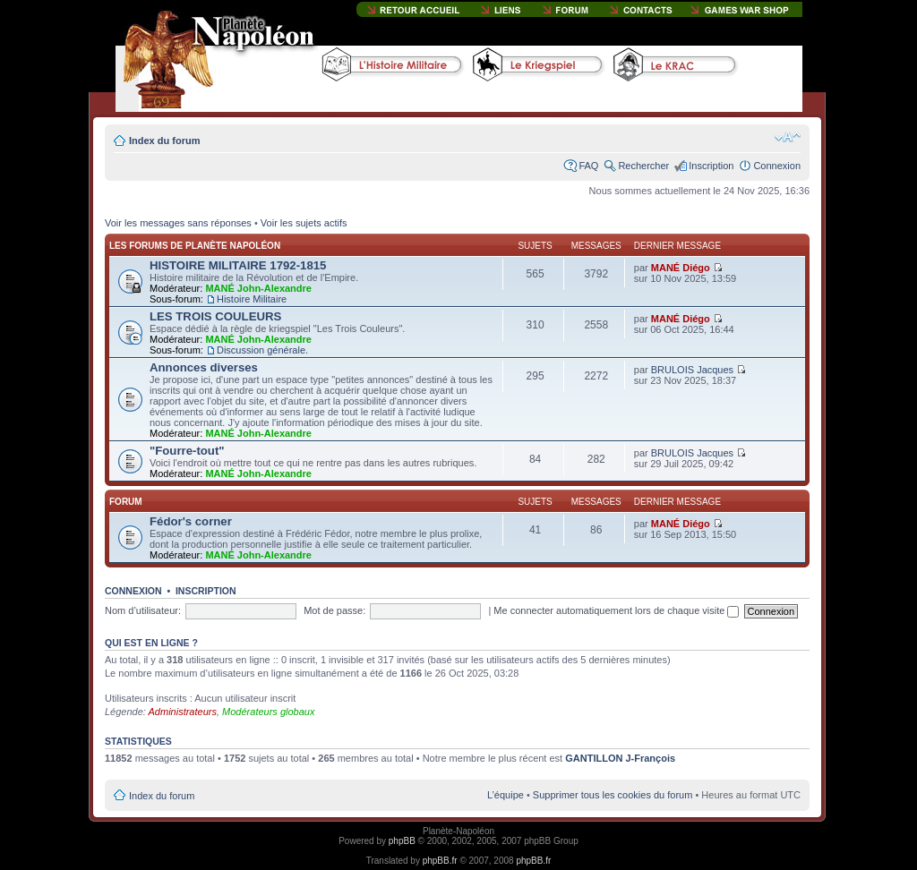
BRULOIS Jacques (692, 369)
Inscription (711, 165)
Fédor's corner (191, 521)
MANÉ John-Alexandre (258, 288)
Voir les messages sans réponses (178, 223)
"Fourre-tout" (187, 450)
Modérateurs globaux (268, 711)
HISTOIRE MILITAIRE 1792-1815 (238, 265)
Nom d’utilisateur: (143, 610)
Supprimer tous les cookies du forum (613, 794)
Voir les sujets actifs (304, 223)
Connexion (777, 165)
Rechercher (643, 165)
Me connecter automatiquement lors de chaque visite (616, 610)
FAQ (588, 165)
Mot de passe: (334, 610)
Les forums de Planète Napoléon (194, 246)
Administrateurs (183, 711)
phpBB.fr (440, 861)
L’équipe (505, 794)
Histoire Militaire (252, 299)
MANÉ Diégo (680, 267)
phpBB (402, 841)
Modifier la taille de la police (788, 137)
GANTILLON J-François (620, 758)
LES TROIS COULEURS (215, 316)
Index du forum (164, 140)
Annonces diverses (204, 367)
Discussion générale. (262, 350)
